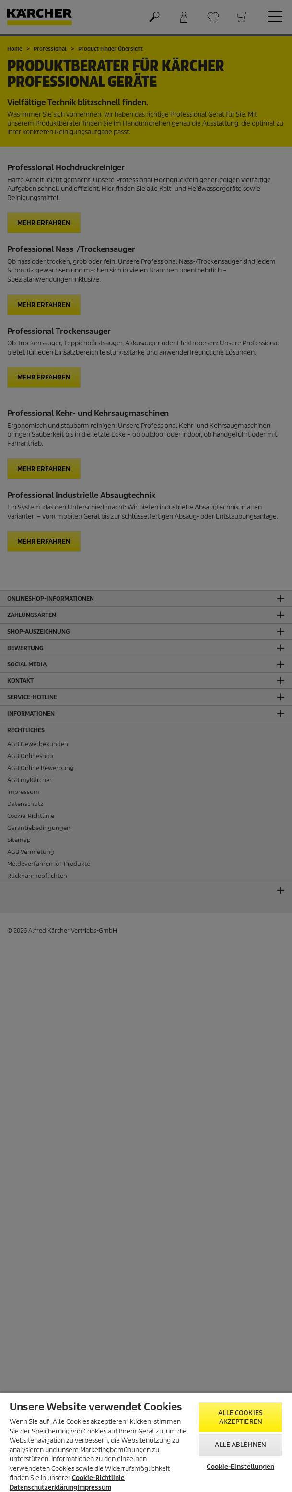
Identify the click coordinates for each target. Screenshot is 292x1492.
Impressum (94, 1487)
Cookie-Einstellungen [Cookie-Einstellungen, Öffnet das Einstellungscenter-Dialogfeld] (240, 1467)
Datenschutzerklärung (43, 1487)
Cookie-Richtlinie (98, 1478)
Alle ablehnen (240, 1445)
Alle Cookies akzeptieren (240, 1417)
